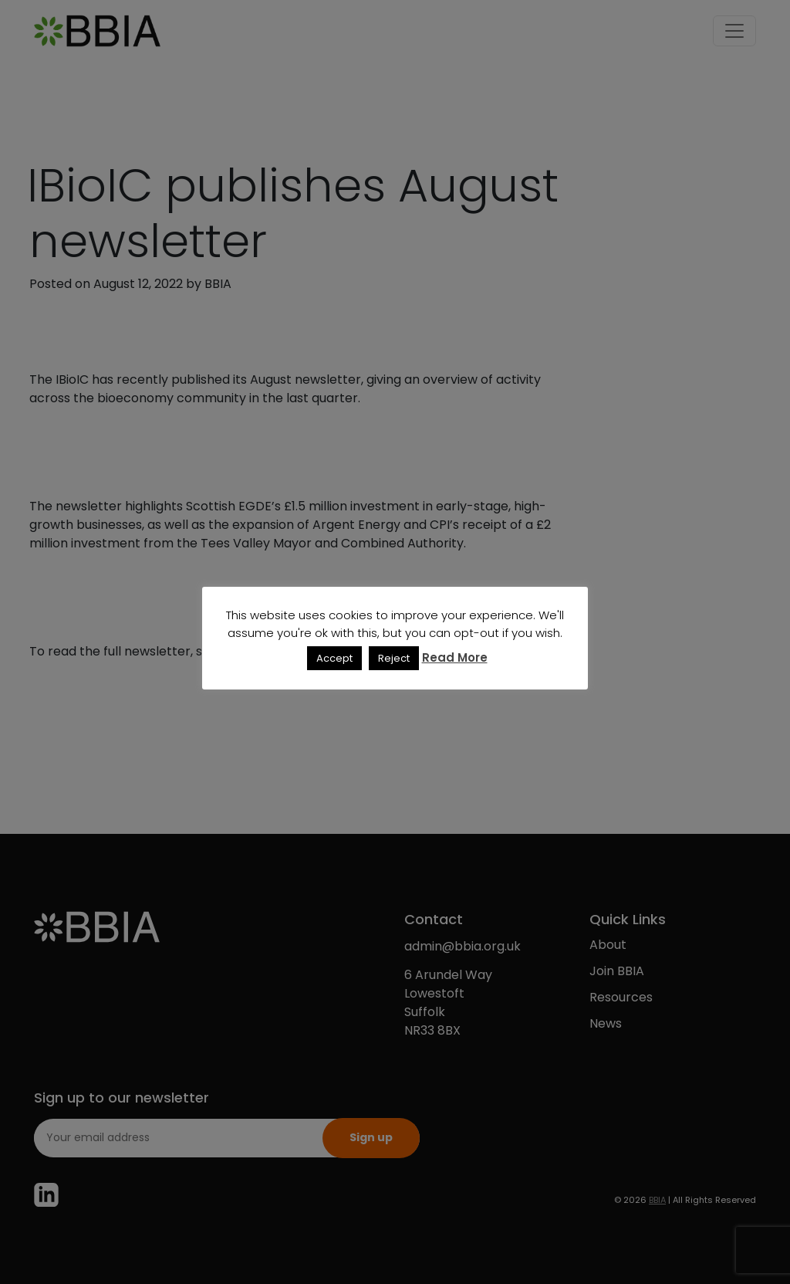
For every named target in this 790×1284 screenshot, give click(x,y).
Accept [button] (334, 658)
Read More (455, 657)
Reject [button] (394, 658)
